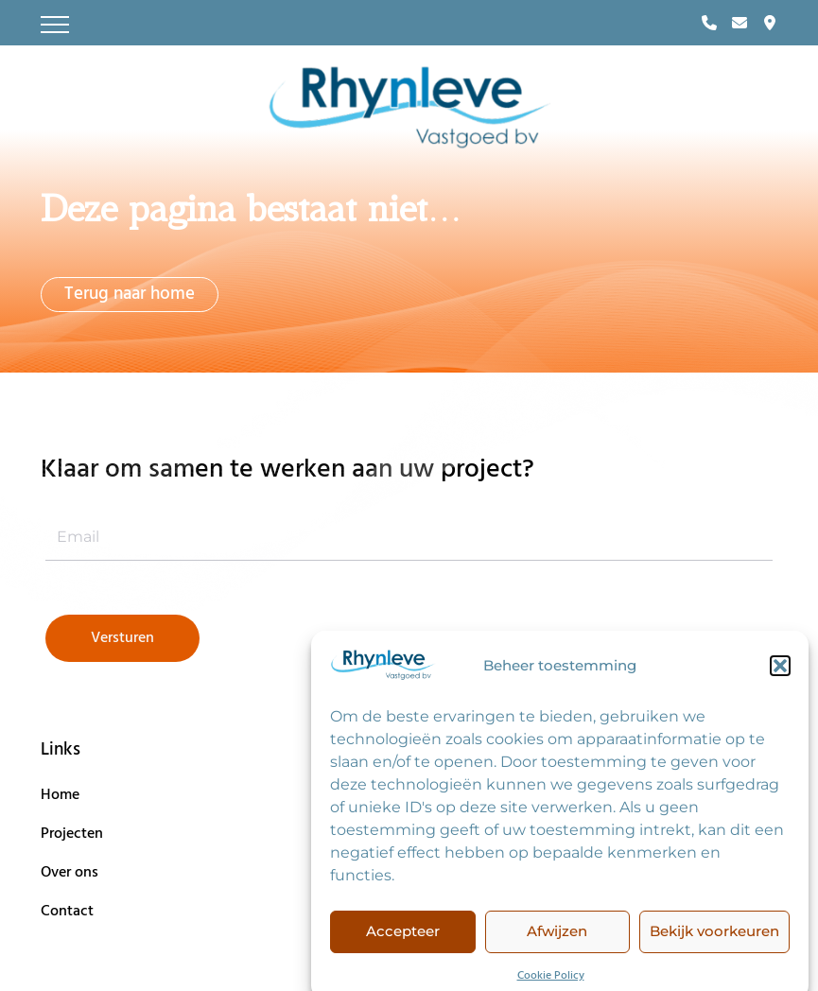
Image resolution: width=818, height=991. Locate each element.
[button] (780, 677)
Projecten (72, 834)
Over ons (69, 873)
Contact (67, 911)
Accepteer (403, 942)
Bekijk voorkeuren (714, 942)
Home (60, 795)
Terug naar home (129, 294)
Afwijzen (557, 942)
